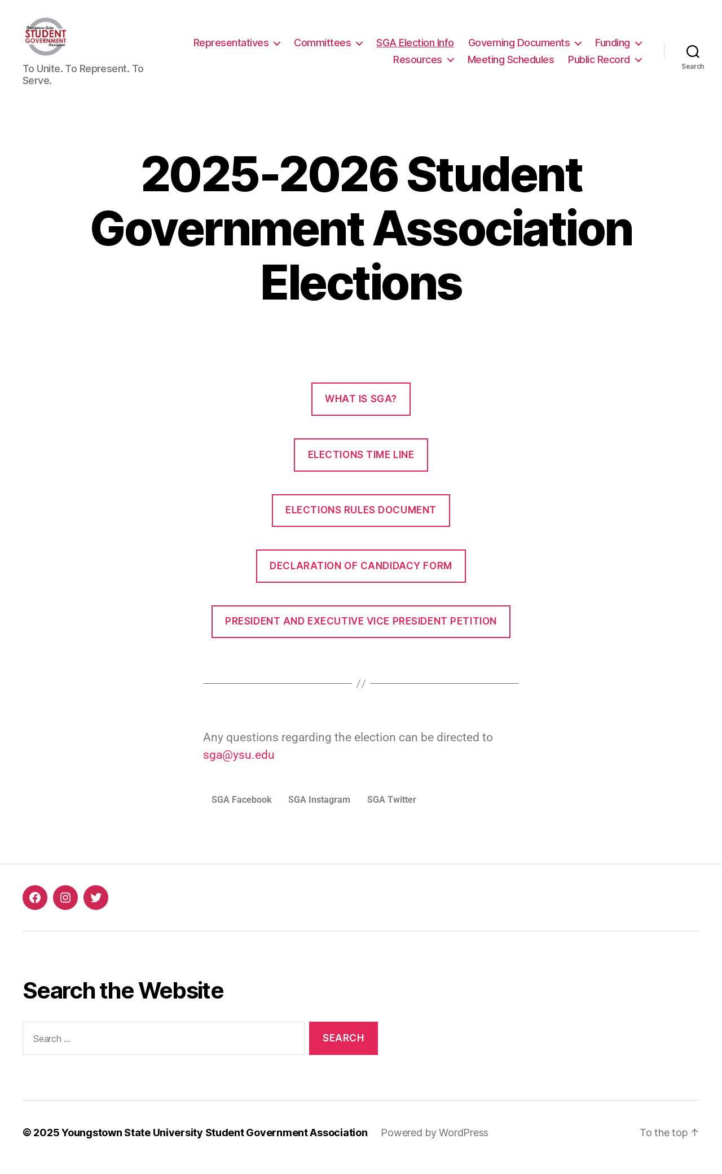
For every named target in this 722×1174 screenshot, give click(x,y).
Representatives (231, 47)
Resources (417, 64)
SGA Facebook (241, 809)
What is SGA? (361, 408)
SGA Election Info (415, 47)
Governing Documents (519, 47)
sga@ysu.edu (239, 764)
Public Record (599, 64)
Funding (612, 47)
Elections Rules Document (361, 519)
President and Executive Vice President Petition (361, 630)
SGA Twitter (391, 809)
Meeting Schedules (511, 64)
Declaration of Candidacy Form (361, 575)
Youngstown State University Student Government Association (214, 1142)
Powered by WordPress (434, 1142)
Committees (322, 47)
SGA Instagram (319, 809)
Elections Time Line (361, 463)
